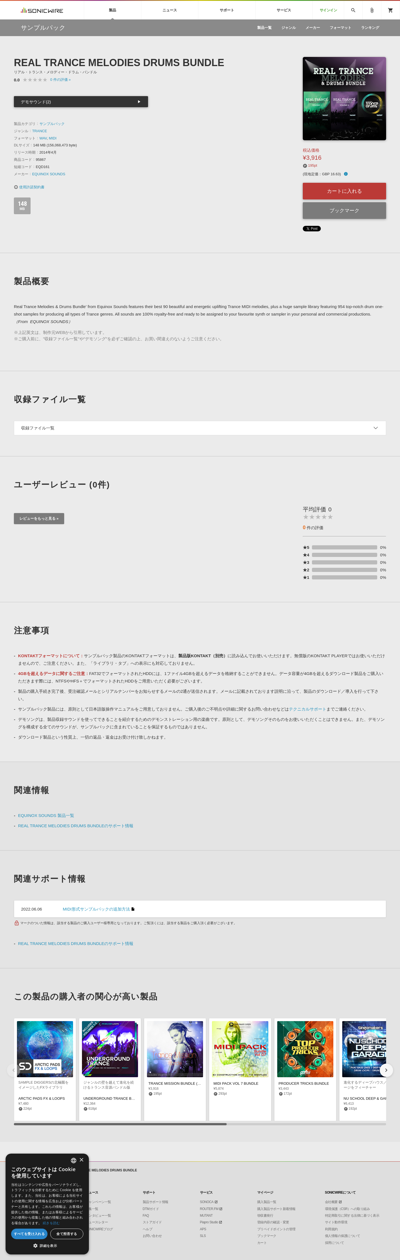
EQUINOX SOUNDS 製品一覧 (46, 815)
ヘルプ (147, 1229)
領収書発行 (265, 1216)
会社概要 (331, 1202)
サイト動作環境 (336, 1222)
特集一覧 (92, 1209)
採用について (334, 1243)
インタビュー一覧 (98, 1216)
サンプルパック (52, 124)
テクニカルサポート (307, 709)
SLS (203, 1236)
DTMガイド (151, 1209)
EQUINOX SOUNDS (48, 174)
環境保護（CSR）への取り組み (347, 1209)
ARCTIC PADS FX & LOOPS (41, 1098)
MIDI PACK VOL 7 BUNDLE (235, 1083)
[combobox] (73, 1160)
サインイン (328, 10)
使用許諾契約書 (29, 187)
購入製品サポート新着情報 (276, 1209)
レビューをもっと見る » (39, 518)
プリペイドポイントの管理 (276, 1229)
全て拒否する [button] (66, 1233)
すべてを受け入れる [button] (29, 1233)
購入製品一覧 (266, 1202)
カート (262, 1243)
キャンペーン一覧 (98, 1202)
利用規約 (331, 1229)
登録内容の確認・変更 (273, 1222)
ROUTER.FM (209, 1209)
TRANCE (39, 131)
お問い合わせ (152, 1236)
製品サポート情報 (155, 1202)
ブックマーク (344, 210)
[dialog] (47, 1204)
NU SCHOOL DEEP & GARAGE (370, 1098)
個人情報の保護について (342, 1236)
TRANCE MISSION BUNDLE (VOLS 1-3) (181, 1083)
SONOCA (207, 1202)
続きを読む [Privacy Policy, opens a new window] (51, 1223)
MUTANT (206, 1216)
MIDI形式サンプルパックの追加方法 (96, 909)
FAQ (146, 1216)
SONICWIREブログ (99, 1229)
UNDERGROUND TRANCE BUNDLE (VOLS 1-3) (123, 1098)
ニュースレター (97, 1222)
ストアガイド (152, 1222)
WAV (43, 138)
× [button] (81, 1160)
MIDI (52, 138)
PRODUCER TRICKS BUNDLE (304, 1083)
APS (203, 1229)
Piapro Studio (209, 1222)
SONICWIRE (42, 10)
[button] (386, 1070)
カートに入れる (344, 191)
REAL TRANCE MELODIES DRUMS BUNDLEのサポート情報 (75, 825)
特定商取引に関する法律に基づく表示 (352, 1216)
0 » (60, 80)
